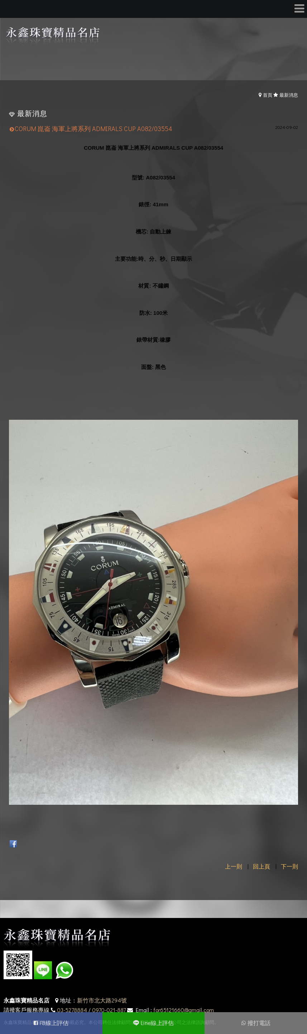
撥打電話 (259, 1022)
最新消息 (288, 95)
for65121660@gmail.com (183, 1010)
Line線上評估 (157, 1022)
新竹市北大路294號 (102, 1000)
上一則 (233, 866)
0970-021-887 (109, 1010)
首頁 (267, 95)
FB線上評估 (54, 1022)
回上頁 (261, 866)
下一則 (289, 866)
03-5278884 (72, 1010)
